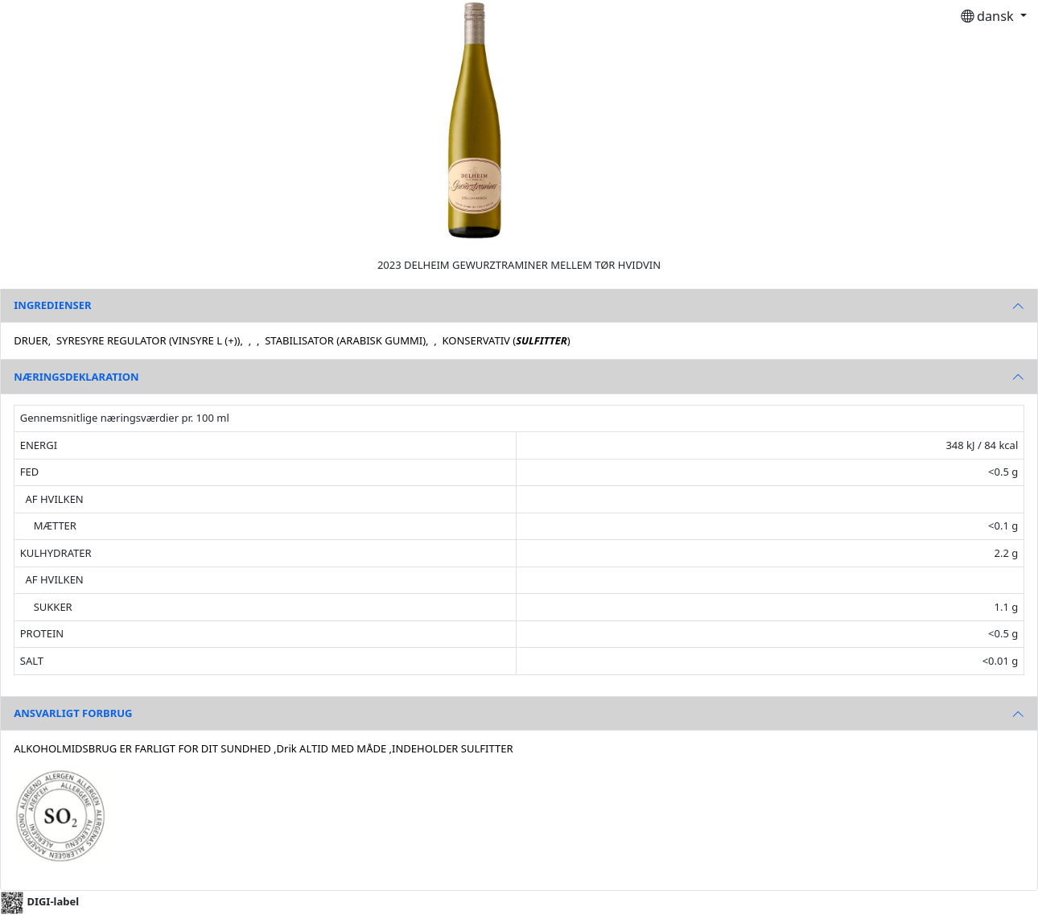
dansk (989, 16)
